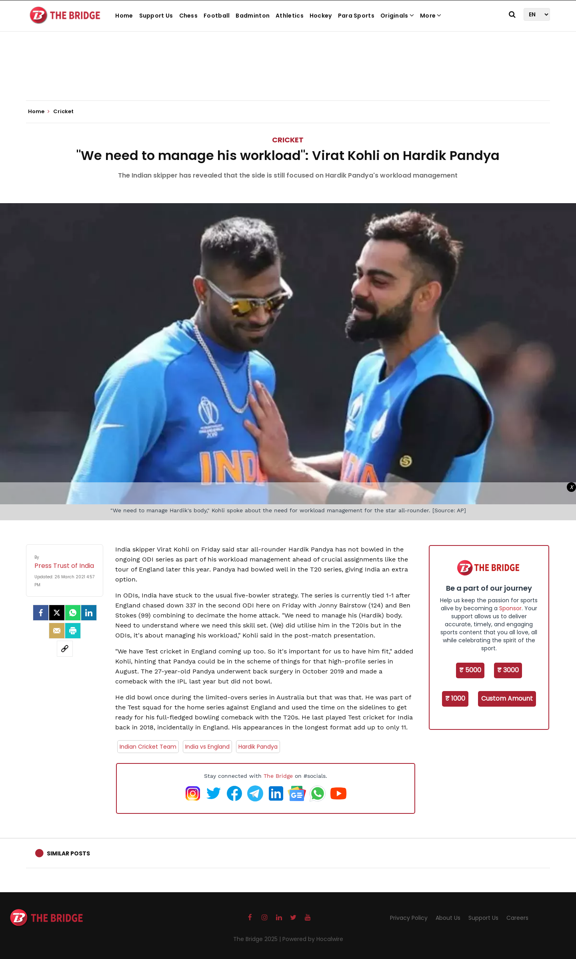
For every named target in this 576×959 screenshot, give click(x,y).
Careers (517, 918)
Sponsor (510, 608)
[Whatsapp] (73, 613)
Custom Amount (507, 698)
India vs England (207, 747)
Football (217, 16)
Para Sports (356, 16)
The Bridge (278, 776)
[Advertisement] (288, 76)
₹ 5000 (470, 670)
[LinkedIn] (89, 613)
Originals (397, 16)
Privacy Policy (409, 918)
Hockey (321, 16)
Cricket (288, 140)
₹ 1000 (455, 698)
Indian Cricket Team (148, 747)
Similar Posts (68, 853)
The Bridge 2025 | (257, 939)
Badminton (253, 16)
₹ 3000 (508, 670)
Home (124, 16)
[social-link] (65, 649)
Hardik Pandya (258, 747)
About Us (448, 918)
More (431, 16)
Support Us (156, 16)
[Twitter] (57, 613)
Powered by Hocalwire (312, 939)
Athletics (290, 16)
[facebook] (41, 613)
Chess (188, 16)
